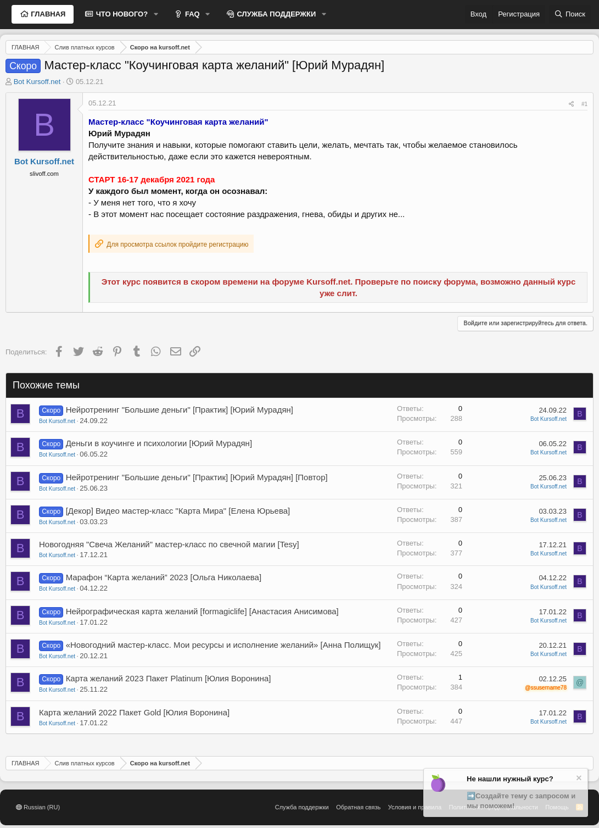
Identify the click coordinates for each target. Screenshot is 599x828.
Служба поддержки (302, 807)
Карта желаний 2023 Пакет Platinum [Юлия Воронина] (168, 678)
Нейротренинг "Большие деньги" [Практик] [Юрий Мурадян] (179, 409)
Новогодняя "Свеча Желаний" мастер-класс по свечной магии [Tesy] (169, 544)
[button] (156, 14)
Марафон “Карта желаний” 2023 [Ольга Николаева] (163, 577)
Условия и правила (414, 807)
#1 (584, 104)
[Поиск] (570, 14)
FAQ (191, 14)
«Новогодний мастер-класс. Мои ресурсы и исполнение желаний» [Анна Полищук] (223, 644)
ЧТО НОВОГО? (121, 14)
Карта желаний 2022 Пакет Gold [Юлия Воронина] (134, 712)
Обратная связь (358, 807)
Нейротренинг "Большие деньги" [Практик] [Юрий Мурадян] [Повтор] (197, 477)
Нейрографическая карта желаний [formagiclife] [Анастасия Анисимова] (202, 611)
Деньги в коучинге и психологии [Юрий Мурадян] (159, 443)
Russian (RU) (38, 807)
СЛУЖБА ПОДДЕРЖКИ (275, 14)
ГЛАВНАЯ (47, 14)
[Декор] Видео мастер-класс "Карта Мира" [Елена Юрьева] (178, 510)
